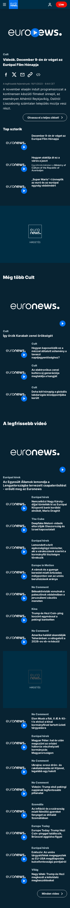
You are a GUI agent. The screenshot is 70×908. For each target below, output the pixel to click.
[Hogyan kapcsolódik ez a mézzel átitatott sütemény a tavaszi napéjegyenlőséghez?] (49, 352)
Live (61, 4)
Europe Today (41, 825)
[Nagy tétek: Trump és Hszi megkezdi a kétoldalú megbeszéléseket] (49, 879)
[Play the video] (35, 32)
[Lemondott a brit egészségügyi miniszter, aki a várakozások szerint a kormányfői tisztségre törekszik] (49, 551)
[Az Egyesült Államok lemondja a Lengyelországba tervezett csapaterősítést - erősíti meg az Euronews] (35, 485)
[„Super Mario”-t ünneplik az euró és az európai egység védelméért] (49, 186)
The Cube (38, 518)
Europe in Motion (43, 565)
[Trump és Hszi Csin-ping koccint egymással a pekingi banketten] (49, 618)
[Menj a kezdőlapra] (13, 4)
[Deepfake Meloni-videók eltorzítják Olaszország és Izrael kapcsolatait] (49, 528)
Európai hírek (11, 477)
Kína (34, 608)
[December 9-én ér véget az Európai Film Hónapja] (49, 143)
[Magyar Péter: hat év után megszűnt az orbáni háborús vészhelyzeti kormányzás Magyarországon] (49, 746)
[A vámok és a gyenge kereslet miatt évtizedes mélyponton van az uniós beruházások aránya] (49, 574)
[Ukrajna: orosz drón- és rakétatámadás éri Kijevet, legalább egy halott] (49, 769)
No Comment (40, 586)
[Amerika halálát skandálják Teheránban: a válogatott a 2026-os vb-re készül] (49, 640)
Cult (6, 330)
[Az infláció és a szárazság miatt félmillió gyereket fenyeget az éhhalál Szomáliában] (49, 813)
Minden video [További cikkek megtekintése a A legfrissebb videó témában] (50, 893)
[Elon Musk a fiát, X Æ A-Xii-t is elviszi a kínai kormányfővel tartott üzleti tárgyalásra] (49, 723)
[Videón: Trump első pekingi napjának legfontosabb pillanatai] (49, 791)
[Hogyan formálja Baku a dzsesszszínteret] (49, 164)
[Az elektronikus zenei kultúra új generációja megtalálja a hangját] (49, 374)
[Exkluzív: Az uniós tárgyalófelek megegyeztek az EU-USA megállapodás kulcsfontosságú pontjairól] (49, 857)
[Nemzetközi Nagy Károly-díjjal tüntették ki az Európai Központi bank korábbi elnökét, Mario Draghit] (49, 506)
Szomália (37, 804)
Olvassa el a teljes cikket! (43, 117)
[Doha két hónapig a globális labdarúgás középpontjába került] (49, 396)
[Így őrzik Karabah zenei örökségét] (35, 336)
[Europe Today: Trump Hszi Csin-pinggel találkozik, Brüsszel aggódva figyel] (49, 835)
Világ (35, 869)
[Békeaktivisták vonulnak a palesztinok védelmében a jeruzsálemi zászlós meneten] (49, 596)
